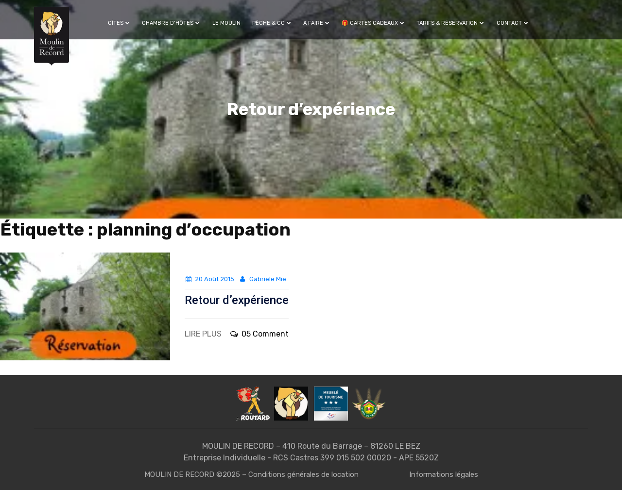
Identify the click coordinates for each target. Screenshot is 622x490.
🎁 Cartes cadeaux (373, 23)
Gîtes (119, 23)
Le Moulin (226, 23)
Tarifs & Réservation (450, 23)
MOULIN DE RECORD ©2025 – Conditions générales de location (251, 474)
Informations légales (443, 474)
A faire (316, 23)
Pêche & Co (272, 23)
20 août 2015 (209, 279)
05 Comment (259, 333)
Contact (513, 23)
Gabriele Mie (262, 279)
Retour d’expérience (237, 300)
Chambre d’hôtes (171, 23)
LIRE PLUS (203, 333)
